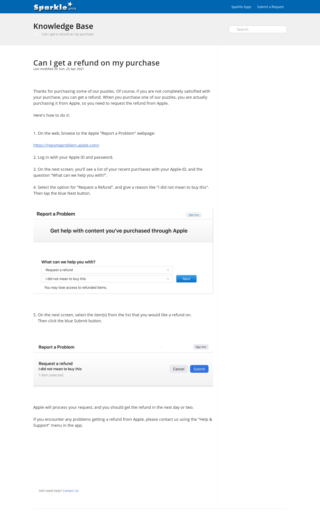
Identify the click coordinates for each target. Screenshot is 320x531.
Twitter (201, 476)
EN (35, 34)
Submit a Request (270, 6)
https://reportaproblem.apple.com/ (66, 145)
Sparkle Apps (241, 6)
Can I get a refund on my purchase (68, 34)
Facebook (209, 476)
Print (198, 52)
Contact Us (71, 491)
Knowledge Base (63, 26)
